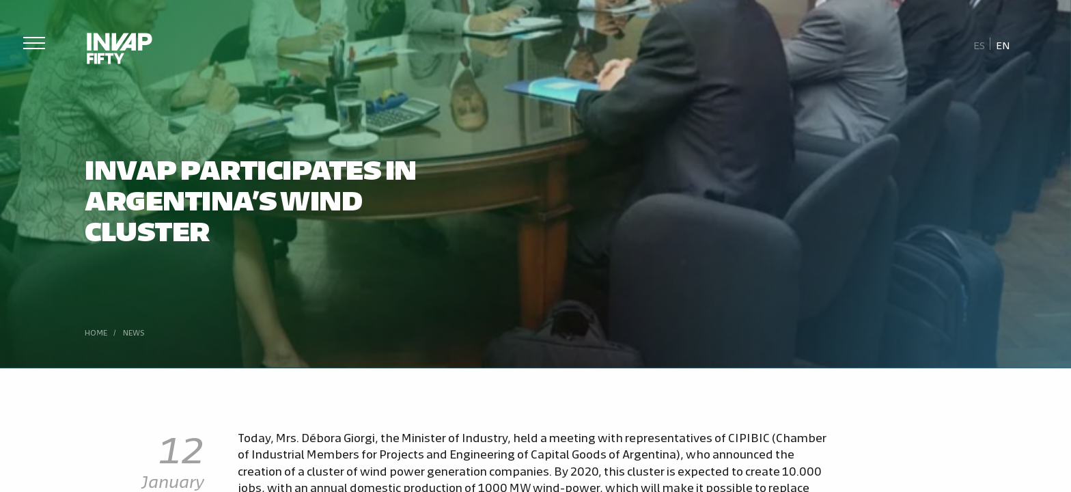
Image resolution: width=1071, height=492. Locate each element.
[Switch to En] (1002, 44)
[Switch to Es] (979, 44)
